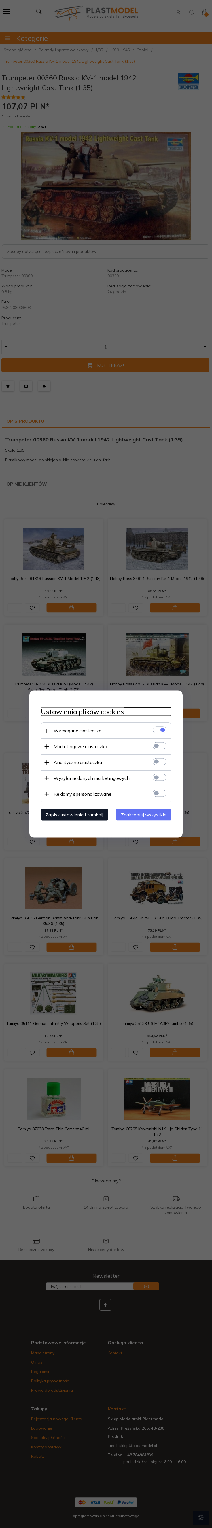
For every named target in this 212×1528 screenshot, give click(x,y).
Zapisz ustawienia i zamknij (74, 815)
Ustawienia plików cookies (82, 712)
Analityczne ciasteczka (78, 762)
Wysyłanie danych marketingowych (92, 778)
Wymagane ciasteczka (77, 730)
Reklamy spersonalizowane (82, 794)
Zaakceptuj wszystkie (143, 815)
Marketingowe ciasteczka (80, 746)
